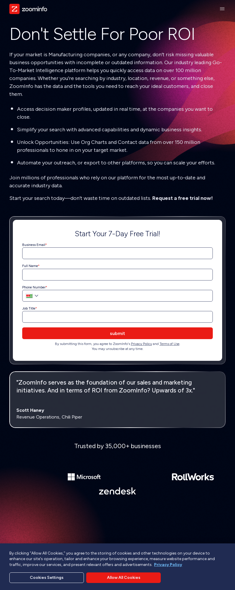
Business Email (33, 245)
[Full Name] (117, 274)
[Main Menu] (222, 8)
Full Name (30, 266)
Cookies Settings (46, 577)
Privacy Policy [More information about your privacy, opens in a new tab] (168, 564)
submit (117, 333)
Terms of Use (169, 344)
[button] (31, 296)
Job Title (28, 308)
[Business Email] (117, 253)
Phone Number (34, 287)
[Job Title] (117, 317)
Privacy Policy (141, 344)
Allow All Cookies (123, 577)
